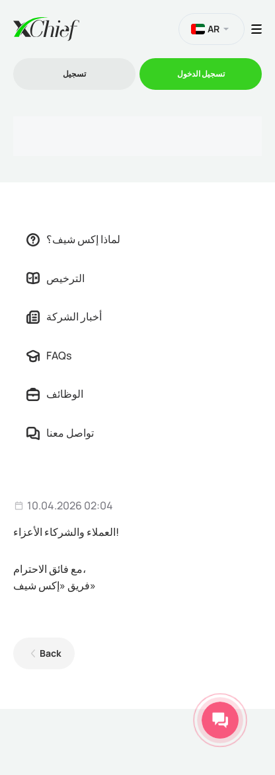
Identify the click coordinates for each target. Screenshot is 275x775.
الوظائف (54, 394)
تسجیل (74, 73)
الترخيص (55, 278)
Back (50, 653)
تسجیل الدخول (201, 73)
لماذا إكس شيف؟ (73, 239)
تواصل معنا (60, 432)
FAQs (48, 355)
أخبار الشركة (64, 316)
